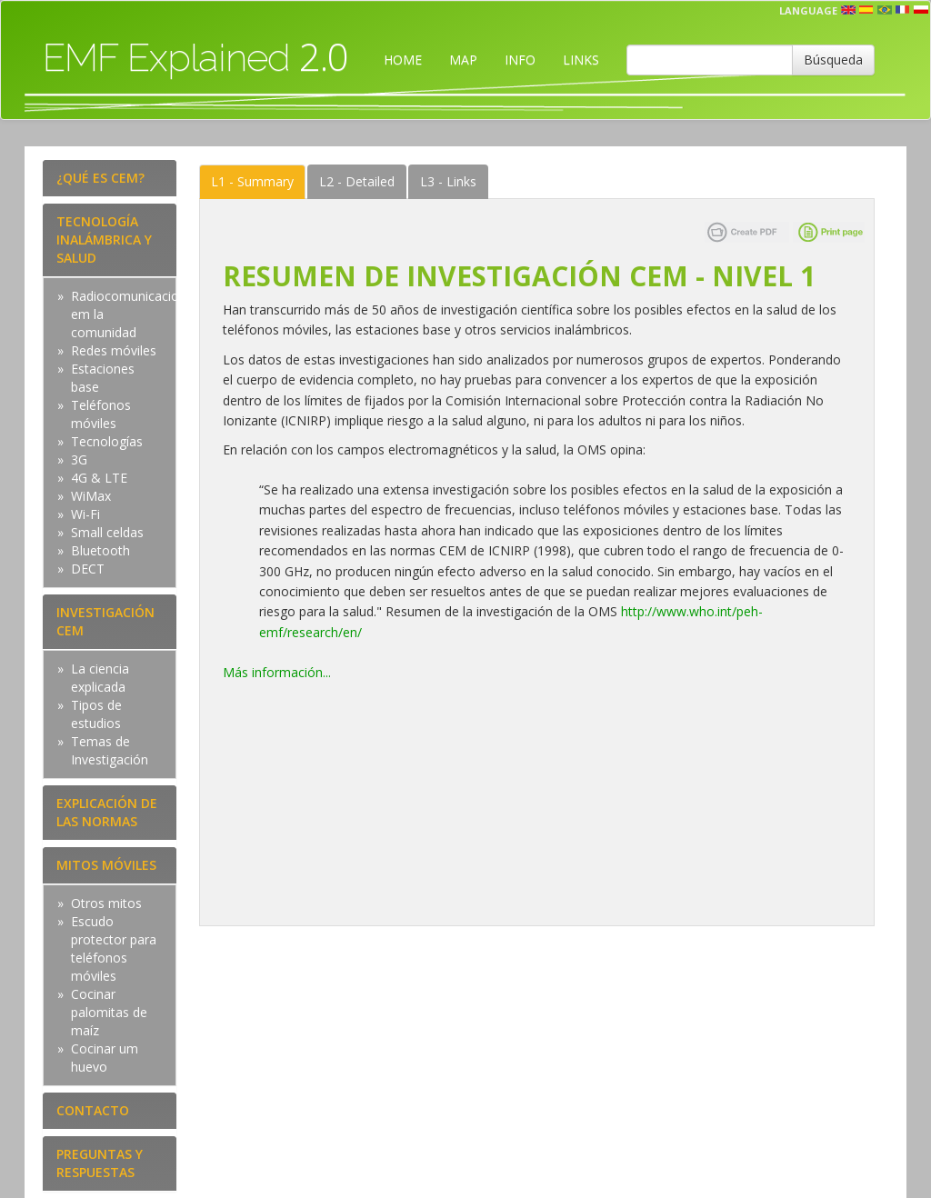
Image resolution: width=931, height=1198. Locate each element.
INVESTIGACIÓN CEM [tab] (105, 621)
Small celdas (107, 532)
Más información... (279, 672)
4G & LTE (99, 477)
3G (79, 459)
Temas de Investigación (109, 750)
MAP (463, 59)
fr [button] (903, 10)
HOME (403, 59)
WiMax (91, 495)
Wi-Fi (85, 514)
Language (808, 10)
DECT (88, 568)
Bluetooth (100, 550)
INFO (520, 59)
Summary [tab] (252, 181)
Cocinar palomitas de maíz (109, 1012)
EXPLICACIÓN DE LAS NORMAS (106, 812)
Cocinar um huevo (104, 1057)
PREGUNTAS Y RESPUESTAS (99, 1163)
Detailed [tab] (357, 181)
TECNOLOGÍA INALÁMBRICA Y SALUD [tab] (104, 239)
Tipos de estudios (96, 714)
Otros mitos (106, 903)
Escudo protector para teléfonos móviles (113, 948)
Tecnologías (107, 441)
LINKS (581, 59)
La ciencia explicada (100, 677)
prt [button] (884, 10)
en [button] (848, 10)
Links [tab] (448, 181)
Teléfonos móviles (101, 414)
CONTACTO (92, 1110)
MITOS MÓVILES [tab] (106, 865)
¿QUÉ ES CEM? (100, 177)
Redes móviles (113, 350)
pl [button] (921, 10)
